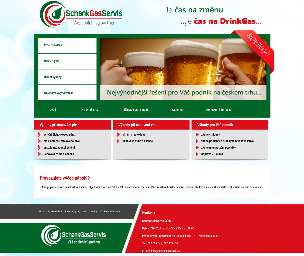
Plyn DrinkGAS (89, 109)
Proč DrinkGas (53, 45)
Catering (177, 109)
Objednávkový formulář (58, 93)
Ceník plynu (51, 61)
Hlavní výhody (53, 77)
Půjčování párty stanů (135, 109)
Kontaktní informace (218, 109)
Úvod (53, 109)
